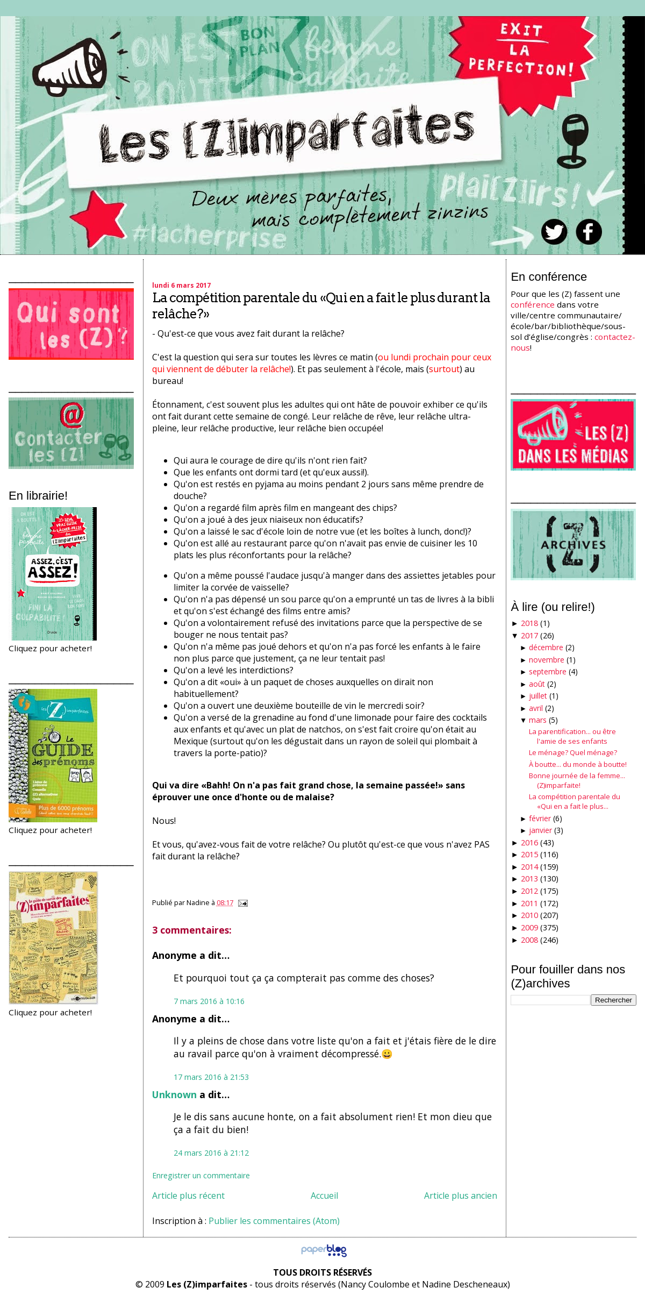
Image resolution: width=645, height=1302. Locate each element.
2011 (529, 903)
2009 (529, 927)
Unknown (174, 1094)
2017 (529, 635)
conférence (533, 304)
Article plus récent (188, 1195)
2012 (529, 891)
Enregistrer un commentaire (201, 1175)
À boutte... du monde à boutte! (578, 764)
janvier (540, 830)
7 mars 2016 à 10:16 (209, 1001)
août (537, 684)
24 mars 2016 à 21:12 (211, 1153)
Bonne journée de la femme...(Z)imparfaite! (577, 780)
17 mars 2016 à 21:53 (211, 1077)
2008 (529, 940)
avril (536, 708)
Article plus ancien (460, 1195)
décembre (546, 647)
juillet (538, 696)
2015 (529, 854)
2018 (529, 623)
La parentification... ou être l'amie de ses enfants (572, 736)
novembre (546, 659)
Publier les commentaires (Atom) (274, 1221)
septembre (548, 671)
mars (538, 720)
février (540, 818)
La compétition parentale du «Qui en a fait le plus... (574, 801)
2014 (529, 867)
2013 (529, 878)
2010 (529, 915)
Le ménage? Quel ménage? (573, 752)
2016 (529, 842)
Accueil (324, 1195)
